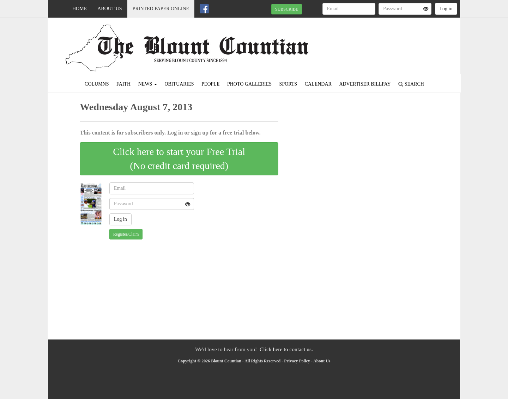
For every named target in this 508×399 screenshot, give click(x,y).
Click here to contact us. (286, 349)
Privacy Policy (297, 361)
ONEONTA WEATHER (395, 42)
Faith (123, 84)
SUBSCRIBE (286, 9)
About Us (109, 8)
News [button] (147, 84)
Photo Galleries (249, 84)
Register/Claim (126, 234)
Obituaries (179, 84)
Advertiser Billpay (365, 84)
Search (411, 84)
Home (79, 8)
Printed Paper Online (161, 8)
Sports (288, 84)
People (210, 84)
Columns (97, 84)
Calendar (318, 84)
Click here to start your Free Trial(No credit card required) (179, 158)
